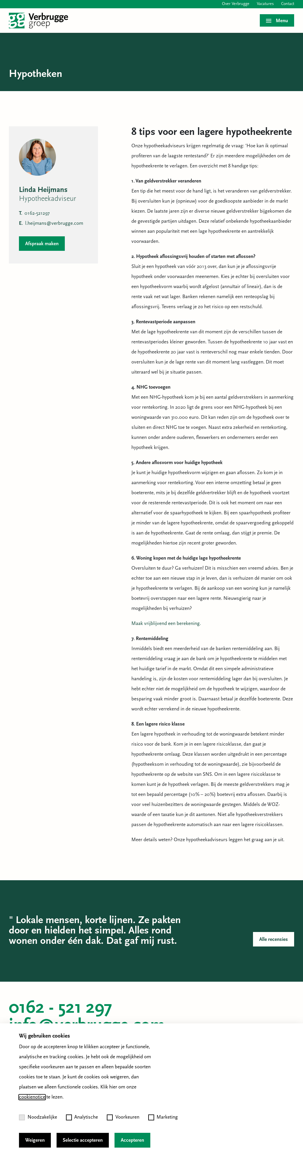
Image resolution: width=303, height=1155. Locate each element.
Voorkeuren (123, 1117)
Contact (287, 4)
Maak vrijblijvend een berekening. (166, 623)
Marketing (163, 1117)
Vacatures (265, 4)
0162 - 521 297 (60, 1008)
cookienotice (32, 1097)
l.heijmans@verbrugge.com (51, 223)
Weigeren (35, 1140)
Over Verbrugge (235, 4)
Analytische (82, 1117)
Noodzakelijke (38, 1117)
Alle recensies (273, 939)
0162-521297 (34, 213)
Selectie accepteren (83, 1140)
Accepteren (132, 1140)
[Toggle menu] (277, 20)
